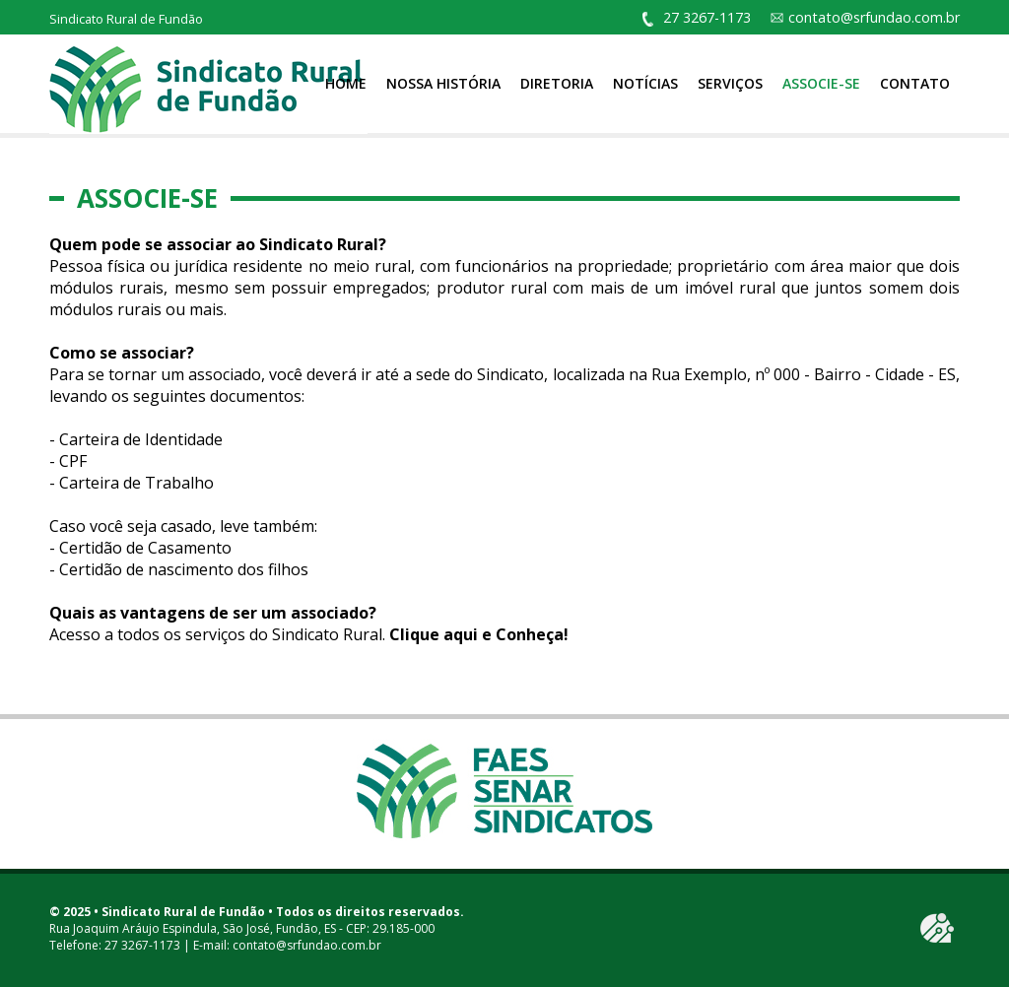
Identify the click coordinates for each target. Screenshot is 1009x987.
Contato (915, 83)
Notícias (645, 83)
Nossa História (443, 83)
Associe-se (821, 83)
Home (346, 83)
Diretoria (556, 83)
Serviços (730, 83)
